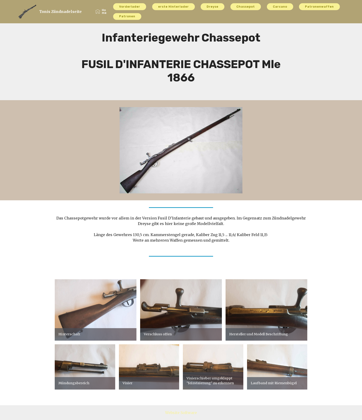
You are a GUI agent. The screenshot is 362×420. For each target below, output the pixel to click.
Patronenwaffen (319, 6)
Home (100, 11)
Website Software (181, 412)
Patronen (127, 16)
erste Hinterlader (173, 6)
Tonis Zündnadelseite (60, 11)
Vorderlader (129, 6)
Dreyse (212, 6)
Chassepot (245, 6)
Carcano (280, 6)
